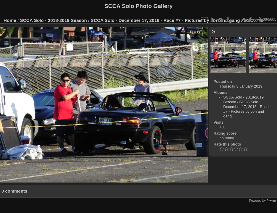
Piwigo (271, 200)
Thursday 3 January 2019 (240, 86)
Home (10, 20)
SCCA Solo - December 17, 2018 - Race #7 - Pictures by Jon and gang (165, 20)
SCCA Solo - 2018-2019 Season (53, 20)
